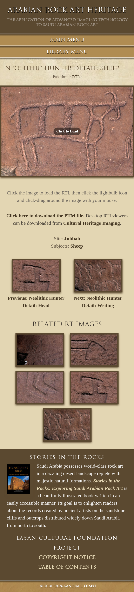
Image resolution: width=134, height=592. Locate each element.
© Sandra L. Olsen (68, 586)
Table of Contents (67, 567)
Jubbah (72, 238)
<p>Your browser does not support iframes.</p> (67, 131)
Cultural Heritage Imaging (91, 223)
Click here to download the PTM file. (45, 215)
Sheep (76, 246)
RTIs (76, 77)
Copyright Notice (67, 558)
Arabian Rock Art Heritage (67, 10)
